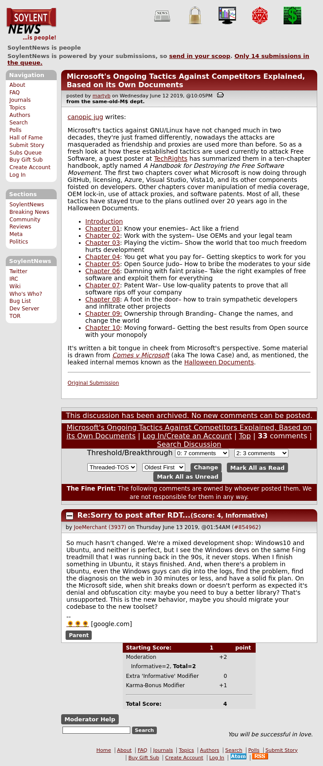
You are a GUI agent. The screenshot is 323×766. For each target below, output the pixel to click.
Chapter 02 (103, 235)
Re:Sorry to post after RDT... (134, 515)
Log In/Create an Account (187, 436)
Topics (17, 107)
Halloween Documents (219, 362)
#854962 (246, 527)
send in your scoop (199, 56)
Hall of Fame (26, 138)
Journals (20, 100)
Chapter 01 (103, 228)
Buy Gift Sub (26, 160)
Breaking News (29, 212)
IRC (13, 279)
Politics (18, 242)
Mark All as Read (257, 467)
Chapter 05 (103, 263)
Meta (16, 234)
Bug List (20, 301)
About (17, 85)
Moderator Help (89, 719)
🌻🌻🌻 (77, 623)
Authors (19, 115)
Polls (15, 130)
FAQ (14, 92)
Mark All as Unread (187, 476)
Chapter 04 (103, 256)
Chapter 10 (103, 327)
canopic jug (85, 116)
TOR (14, 316)
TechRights (170, 158)
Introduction (104, 221)
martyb (101, 96)
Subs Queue (25, 153)
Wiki (14, 286)
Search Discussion (189, 444)
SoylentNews (31, 24)
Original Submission (93, 383)
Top (245, 436)
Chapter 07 (103, 285)
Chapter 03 (103, 242)
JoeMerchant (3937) (100, 527)
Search (18, 123)
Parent (79, 635)
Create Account (30, 167)
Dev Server (24, 309)
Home (104, 750)
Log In (17, 175)
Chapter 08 (103, 299)
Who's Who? (25, 294)
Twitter (18, 271)
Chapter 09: (104, 313)
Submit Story (26, 145)
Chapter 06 (103, 271)
